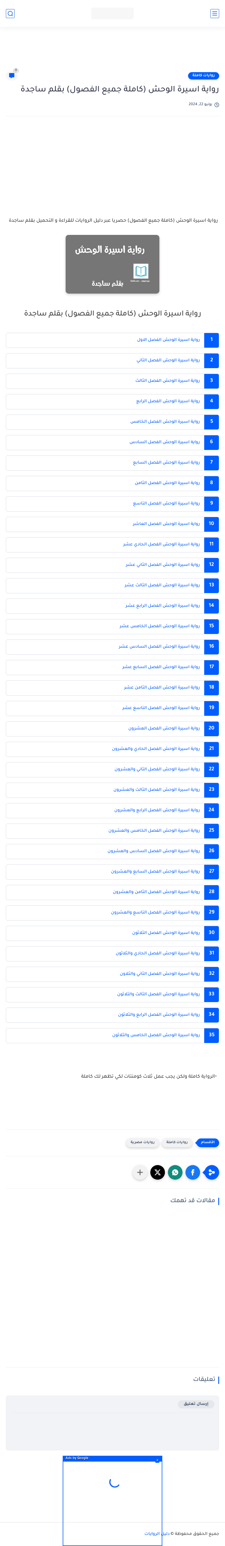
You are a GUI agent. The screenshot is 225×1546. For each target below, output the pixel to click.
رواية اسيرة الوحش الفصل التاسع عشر (161, 708)
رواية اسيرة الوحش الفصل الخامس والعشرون (153, 831)
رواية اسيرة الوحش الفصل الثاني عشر (163, 565)
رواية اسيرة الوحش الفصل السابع (166, 463)
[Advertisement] (112, 52)
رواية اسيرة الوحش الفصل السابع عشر (160, 667)
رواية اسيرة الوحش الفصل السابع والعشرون (155, 872)
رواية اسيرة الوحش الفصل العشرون (163, 729)
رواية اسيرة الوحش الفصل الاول (168, 340)
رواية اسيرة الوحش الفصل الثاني (168, 360)
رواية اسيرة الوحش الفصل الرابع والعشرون (156, 810)
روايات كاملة (203, 76)
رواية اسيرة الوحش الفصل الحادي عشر (161, 545)
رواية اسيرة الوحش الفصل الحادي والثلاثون (157, 953)
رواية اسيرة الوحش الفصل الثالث (167, 381)
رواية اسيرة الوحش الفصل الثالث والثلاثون (158, 994)
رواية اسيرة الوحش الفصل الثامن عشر (162, 688)
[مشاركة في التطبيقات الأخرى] (140, 1172)
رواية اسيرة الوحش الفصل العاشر (166, 524)
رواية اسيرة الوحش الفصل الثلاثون (166, 933)
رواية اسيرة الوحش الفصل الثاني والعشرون (156, 769)
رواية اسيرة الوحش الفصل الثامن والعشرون (156, 892)
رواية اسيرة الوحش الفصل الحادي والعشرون (155, 749)
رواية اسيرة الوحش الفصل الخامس (164, 422)
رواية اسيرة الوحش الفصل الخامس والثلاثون (155, 1035)
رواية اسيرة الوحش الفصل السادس (164, 442)
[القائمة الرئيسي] (214, 13)
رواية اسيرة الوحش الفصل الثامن (167, 483)
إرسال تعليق (196, 1404)
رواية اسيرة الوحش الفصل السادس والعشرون (153, 851)
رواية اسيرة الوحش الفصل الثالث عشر (162, 585)
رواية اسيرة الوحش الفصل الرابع (168, 401)
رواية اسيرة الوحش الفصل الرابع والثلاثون (158, 1015)
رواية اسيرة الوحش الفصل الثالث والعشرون (156, 790)
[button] (192, 1172)
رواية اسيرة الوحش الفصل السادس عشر (159, 647)
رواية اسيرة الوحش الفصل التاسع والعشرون (155, 913)
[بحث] (10, 13)
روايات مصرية (143, 1143)
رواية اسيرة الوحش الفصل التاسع (166, 504)
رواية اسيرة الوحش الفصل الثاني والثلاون (160, 974)
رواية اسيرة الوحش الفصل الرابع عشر (162, 606)
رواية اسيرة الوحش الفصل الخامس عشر (159, 626)
